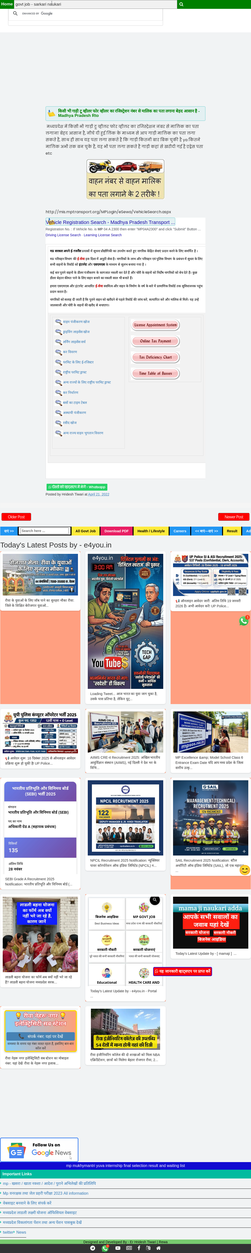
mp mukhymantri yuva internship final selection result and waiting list (125, 1166)
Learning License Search (103, 235)
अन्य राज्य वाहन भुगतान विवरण (83, 433)
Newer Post (234, 517)
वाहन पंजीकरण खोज (76, 322)
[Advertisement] (125, 66)
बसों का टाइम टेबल (75, 403)
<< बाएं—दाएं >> (206, 531)
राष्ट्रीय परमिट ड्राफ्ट (75, 372)
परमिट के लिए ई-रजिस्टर (78, 362)
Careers (180, 531)
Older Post (16, 517)
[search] (84, 13)
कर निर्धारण (70, 393)
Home (7, 4)
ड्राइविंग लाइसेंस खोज (76, 332)
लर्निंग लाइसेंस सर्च (74, 342)
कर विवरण (70, 352)
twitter (8, 1232)
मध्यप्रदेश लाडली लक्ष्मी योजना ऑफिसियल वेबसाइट (40, 1213)
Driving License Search (63, 235)
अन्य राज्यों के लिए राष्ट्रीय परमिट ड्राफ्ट (87, 382)
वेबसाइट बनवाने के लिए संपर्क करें (27, 1203)
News (21, 1232)
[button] (49, 2)
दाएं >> (9, 531)
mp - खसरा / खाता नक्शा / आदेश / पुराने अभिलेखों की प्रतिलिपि (49, 1183)
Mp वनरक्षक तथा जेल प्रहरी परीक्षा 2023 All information (45, 1193)
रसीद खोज (69, 423)
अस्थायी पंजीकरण (74, 413)
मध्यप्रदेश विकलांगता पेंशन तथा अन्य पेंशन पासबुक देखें (42, 1222)
